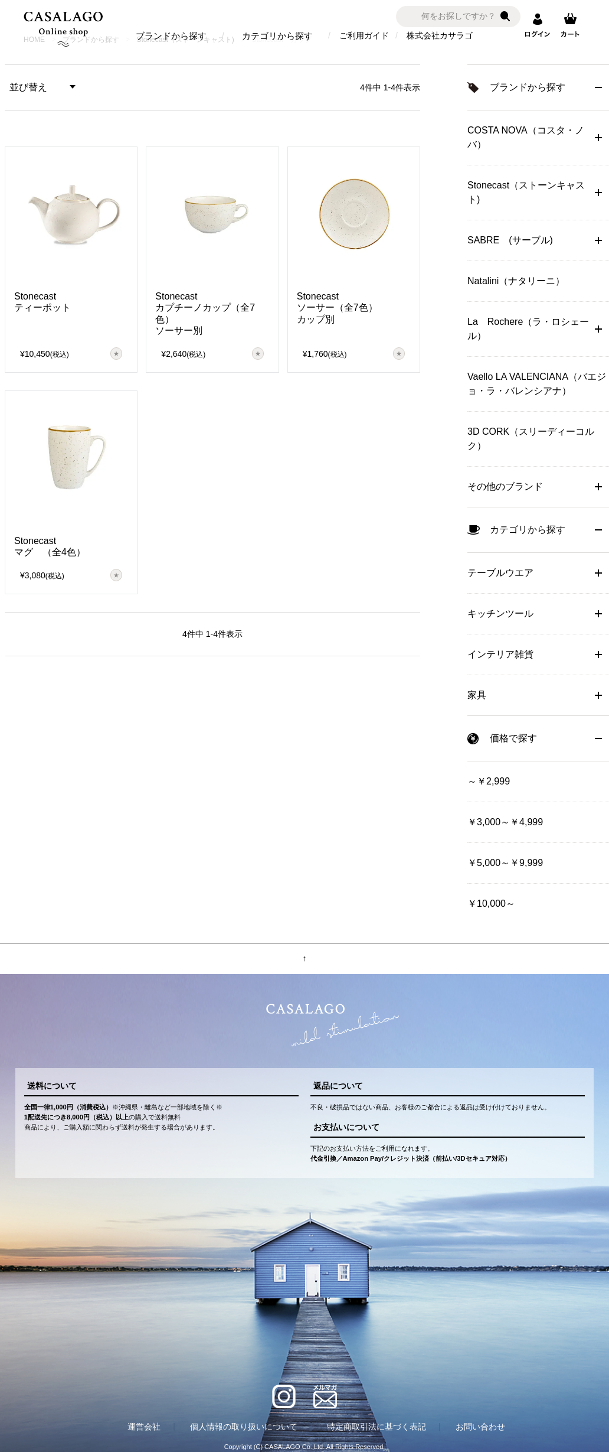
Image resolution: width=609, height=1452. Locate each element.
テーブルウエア (500, 573)
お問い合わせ (480, 1426)
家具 (476, 695)
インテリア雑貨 (500, 654)
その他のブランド (505, 486)
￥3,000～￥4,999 (505, 822)
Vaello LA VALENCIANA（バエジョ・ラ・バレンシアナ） (536, 384)
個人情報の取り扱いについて (243, 1426)
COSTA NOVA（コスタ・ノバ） (525, 137)
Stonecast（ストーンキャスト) (526, 192)
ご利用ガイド (364, 35)
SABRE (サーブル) (510, 240)
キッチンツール (500, 613)
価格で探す (513, 738)
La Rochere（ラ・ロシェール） (528, 329)
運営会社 (144, 1426)
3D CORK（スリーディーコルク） (530, 439)
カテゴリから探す (277, 36)
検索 (505, 16)
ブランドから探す (171, 36)
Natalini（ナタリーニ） (516, 281)
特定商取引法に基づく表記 (376, 1426)
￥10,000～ (491, 903)
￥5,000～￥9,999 (505, 863)
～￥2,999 (488, 781)
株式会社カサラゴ (440, 35)
